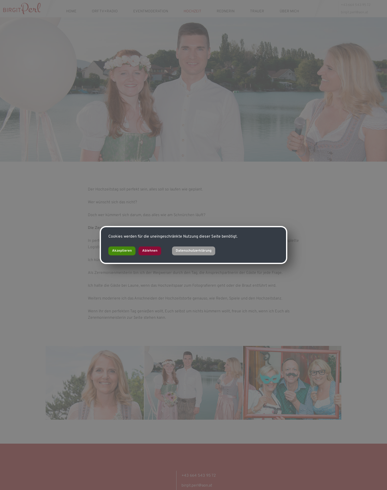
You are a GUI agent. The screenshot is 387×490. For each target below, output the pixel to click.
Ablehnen (149, 251)
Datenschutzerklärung (194, 251)
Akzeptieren (122, 251)
